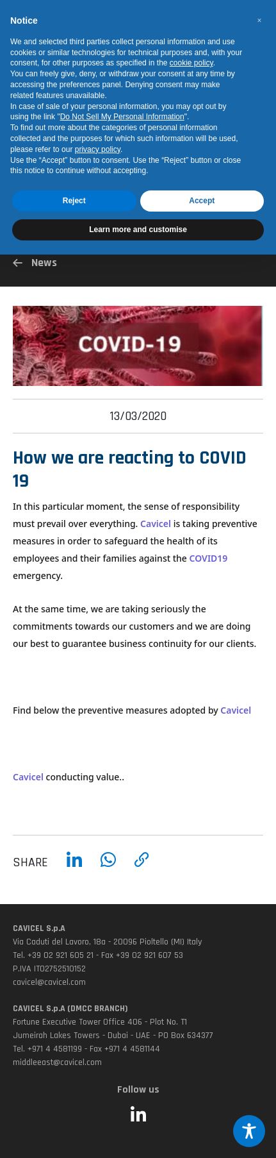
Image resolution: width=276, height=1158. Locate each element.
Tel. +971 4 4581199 (47, 1049)
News (35, 263)
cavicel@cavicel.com (49, 982)
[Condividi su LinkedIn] (74, 868)
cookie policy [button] (191, 62)
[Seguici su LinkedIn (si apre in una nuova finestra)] (138, 1116)
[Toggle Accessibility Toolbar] (249, 1131)
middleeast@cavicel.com (57, 1062)
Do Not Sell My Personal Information (122, 116)
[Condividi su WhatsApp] (108, 868)
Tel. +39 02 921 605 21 (53, 955)
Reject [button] (74, 200)
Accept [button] (202, 200)
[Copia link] (141, 868)
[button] (259, 20)
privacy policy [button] (97, 149)
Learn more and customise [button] (138, 229)
